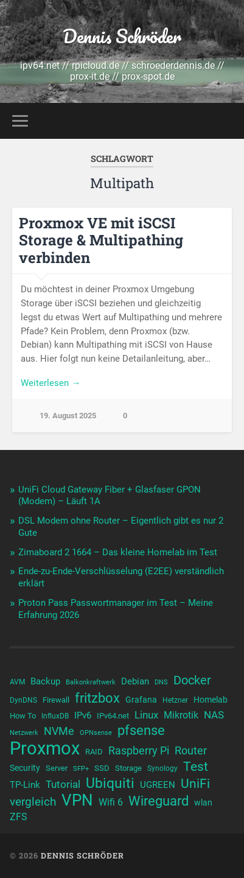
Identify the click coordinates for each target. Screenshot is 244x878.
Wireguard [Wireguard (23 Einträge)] (158, 801)
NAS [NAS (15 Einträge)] (214, 715)
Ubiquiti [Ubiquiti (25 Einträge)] (110, 783)
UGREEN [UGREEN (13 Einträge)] (157, 784)
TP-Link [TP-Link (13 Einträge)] (25, 784)
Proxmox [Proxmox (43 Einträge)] (45, 748)
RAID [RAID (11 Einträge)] (94, 751)
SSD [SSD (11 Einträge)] (102, 768)
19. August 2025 (68, 415)
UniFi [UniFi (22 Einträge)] (195, 783)
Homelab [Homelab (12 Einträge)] (210, 699)
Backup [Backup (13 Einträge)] (45, 681)
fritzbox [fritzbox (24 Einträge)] (97, 697)
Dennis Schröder (122, 36)
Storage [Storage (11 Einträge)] (128, 768)
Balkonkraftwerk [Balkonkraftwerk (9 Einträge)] (91, 682)
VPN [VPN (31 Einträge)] (77, 800)
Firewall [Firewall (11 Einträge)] (56, 699)
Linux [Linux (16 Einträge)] (146, 715)
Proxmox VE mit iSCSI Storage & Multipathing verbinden (101, 240)
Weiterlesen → (50, 383)
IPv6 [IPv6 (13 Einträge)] (82, 715)
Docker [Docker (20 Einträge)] (192, 680)
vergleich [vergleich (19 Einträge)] (33, 802)
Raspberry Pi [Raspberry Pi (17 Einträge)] (138, 750)
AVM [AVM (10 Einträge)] (17, 682)
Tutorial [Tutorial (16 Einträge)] (63, 784)
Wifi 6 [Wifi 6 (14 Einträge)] (111, 802)
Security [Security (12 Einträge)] (25, 768)
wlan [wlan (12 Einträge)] (203, 802)
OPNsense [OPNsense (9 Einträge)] (96, 733)
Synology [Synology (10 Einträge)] (162, 768)
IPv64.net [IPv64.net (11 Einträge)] (113, 715)
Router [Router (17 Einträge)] (191, 750)
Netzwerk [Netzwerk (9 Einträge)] (24, 733)
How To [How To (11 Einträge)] (23, 715)
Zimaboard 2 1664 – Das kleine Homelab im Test (117, 552)
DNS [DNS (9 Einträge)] (161, 682)
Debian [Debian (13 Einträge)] (135, 681)
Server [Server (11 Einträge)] (57, 768)
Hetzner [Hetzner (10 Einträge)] (175, 700)
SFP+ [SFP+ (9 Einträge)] (81, 769)
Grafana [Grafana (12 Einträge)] (141, 699)
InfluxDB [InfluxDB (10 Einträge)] (55, 716)
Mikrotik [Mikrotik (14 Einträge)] (181, 715)
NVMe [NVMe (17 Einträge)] (59, 731)
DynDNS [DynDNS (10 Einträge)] (23, 700)
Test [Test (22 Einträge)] (195, 766)
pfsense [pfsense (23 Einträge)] (141, 730)
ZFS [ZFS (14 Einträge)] (18, 817)
